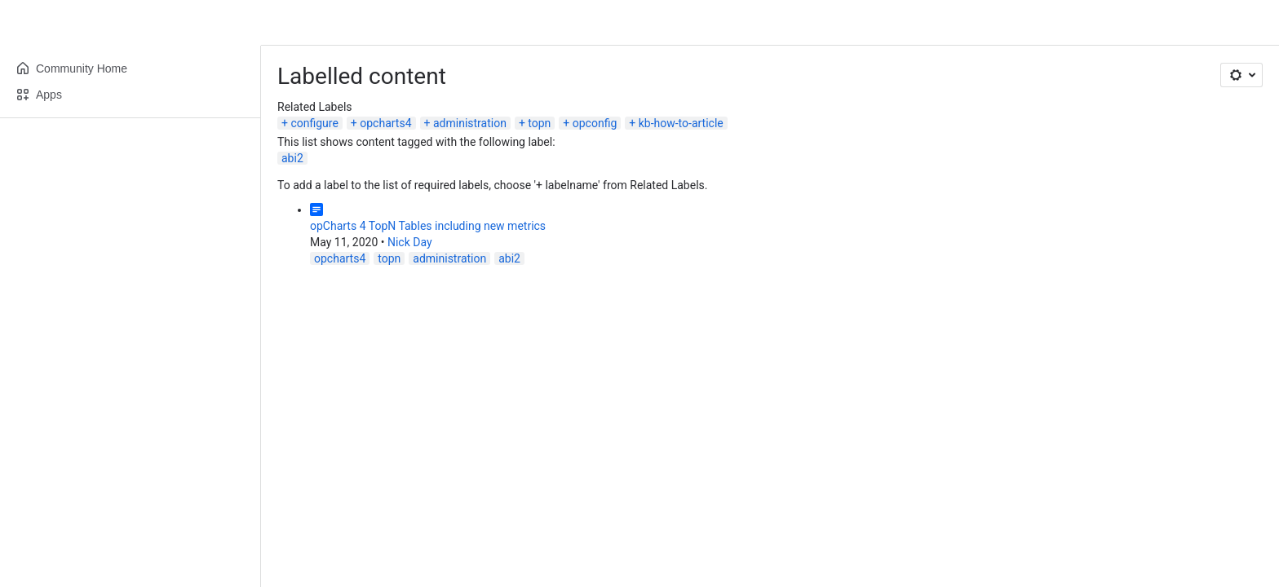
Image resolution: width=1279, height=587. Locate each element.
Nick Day (409, 242)
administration (470, 123)
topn (539, 123)
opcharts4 (385, 123)
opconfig (595, 123)
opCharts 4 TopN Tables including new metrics (428, 225)
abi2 (292, 158)
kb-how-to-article (681, 123)
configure (314, 123)
